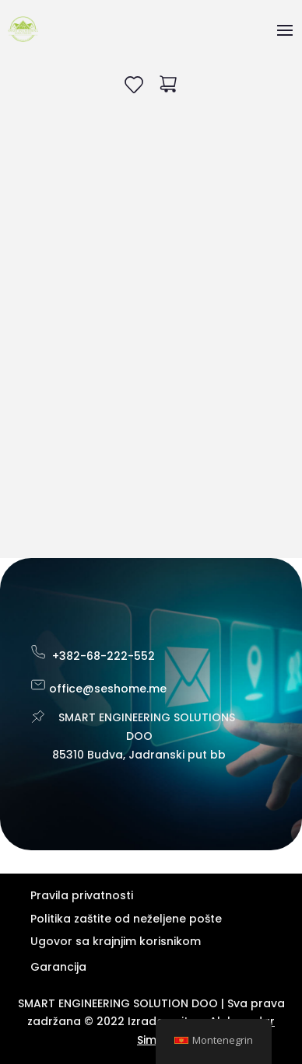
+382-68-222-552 (103, 656)
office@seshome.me (108, 688)
